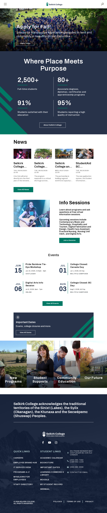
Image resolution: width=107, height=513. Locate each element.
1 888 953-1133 (77, 462)
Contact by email (79, 472)
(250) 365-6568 (76, 467)
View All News (25, 193)
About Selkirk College (52, 126)
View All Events (52, 310)
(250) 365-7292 (76, 460)
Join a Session (71, 245)
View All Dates (25, 339)
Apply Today (25, 43)
